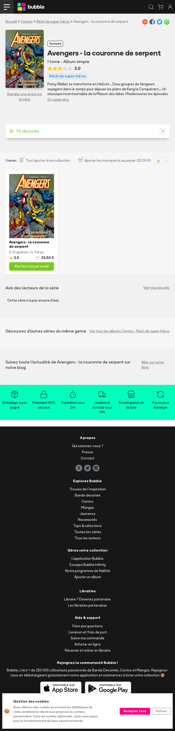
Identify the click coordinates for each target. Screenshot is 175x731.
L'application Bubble (87, 558)
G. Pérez (37, 252)
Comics (27, 21)
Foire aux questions (87, 626)
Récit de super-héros (53, 21)
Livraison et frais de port (87, 632)
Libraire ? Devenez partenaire (87, 599)
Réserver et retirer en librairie (88, 650)
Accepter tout (135, 711)
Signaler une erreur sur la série (24, 96)
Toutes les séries (87, 532)
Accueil (11, 21)
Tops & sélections (87, 526)
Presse (87, 452)
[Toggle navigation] (7, 7)
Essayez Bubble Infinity (87, 564)
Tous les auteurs (88, 538)
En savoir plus (58, 99)
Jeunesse (87, 514)
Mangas (87, 507)
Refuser (161, 711)
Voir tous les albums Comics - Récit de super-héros (129, 331)
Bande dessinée (87, 495)
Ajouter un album (87, 577)
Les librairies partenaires (87, 605)
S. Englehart (19, 252)
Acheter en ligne (88, 644)
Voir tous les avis (156, 287)
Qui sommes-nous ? (87, 446)
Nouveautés (87, 519)
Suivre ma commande (87, 638)
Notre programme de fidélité (87, 571)
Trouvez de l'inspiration (87, 489)
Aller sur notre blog (153, 365)
